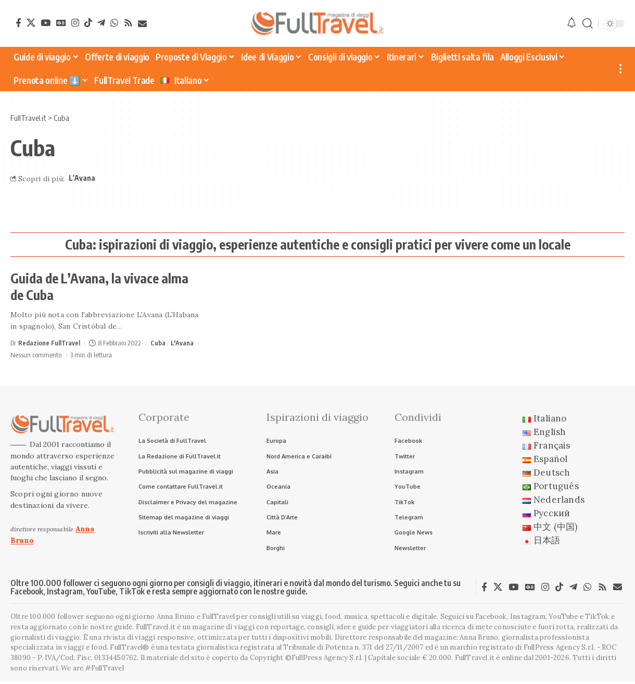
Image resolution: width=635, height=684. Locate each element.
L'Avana (82, 177)
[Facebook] (18, 22)
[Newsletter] (142, 23)
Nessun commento (35, 355)
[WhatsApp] (114, 22)
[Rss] (128, 22)
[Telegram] (101, 22)
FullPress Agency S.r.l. (559, 649)
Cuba (158, 343)
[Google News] (61, 22)
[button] (587, 24)
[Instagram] (75, 22)
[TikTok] (88, 22)
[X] (31, 22)
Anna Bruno (479, 639)
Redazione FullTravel (49, 343)
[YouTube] (45, 22)
